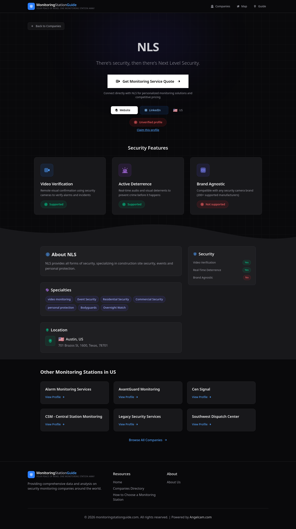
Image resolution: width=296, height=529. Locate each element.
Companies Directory (128, 488)
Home (117, 482)
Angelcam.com (201, 517)
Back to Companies (46, 26)
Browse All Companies (148, 440)
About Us (174, 482)
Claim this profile (148, 130)
